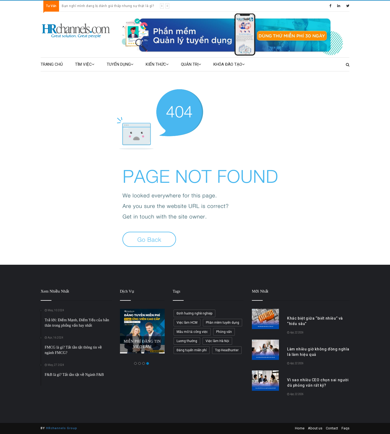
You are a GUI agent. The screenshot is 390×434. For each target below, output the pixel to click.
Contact (332, 428)
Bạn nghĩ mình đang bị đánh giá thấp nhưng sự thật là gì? (108, 6)
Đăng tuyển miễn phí (192, 350)
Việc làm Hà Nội (217, 341)
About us (315, 428)
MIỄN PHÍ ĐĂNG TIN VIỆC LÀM (142, 344)
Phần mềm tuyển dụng (222, 322)
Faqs (345, 428)
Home (299, 428)
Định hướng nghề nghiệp (194, 313)
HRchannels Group (61, 428)
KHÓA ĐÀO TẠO (229, 64)
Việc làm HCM (187, 322)
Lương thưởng (187, 341)
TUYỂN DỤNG (120, 64)
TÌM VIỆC (85, 64)
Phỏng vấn (224, 332)
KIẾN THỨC (157, 64)
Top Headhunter (227, 350)
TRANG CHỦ (52, 64)
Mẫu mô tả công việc (192, 332)
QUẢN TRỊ (191, 64)
